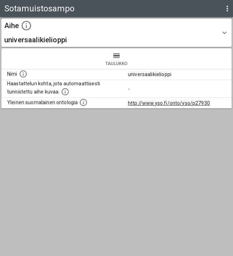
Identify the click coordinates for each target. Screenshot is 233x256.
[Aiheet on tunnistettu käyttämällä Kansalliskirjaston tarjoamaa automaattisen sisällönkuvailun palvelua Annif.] (65, 91)
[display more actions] (227, 8)
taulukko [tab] (116, 58)
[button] (116, 32)
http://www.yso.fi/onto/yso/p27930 (169, 103)
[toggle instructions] (26, 25)
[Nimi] (23, 74)
